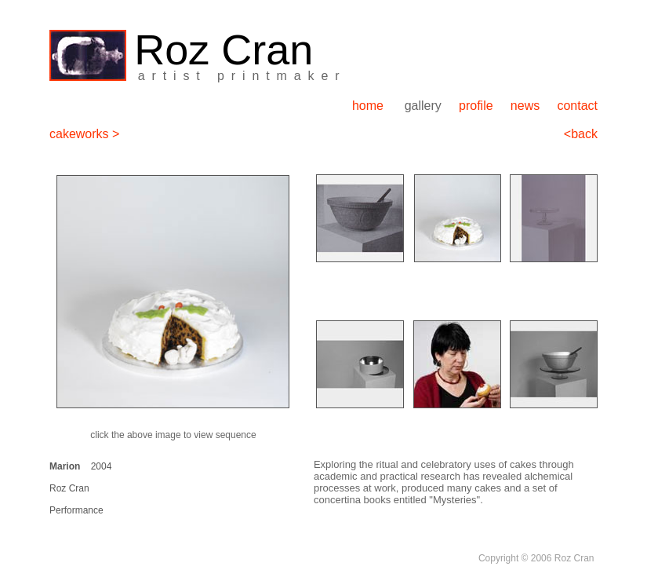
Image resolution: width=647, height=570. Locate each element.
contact (577, 105)
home (367, 105)
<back (581, 134)
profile (476, 105)
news (534, 105)
